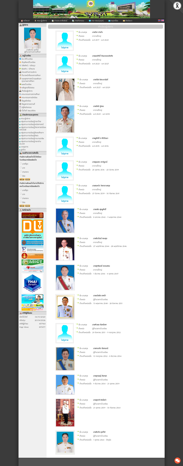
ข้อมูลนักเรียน (26, 100)
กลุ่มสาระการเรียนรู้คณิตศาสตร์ (31, 124)
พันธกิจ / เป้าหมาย (28, 68)
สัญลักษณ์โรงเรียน (28, 62)
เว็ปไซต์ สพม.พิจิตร (29, 110)
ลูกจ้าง (22, 149)
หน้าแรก (25, 20)
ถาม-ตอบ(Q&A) (96, 20)
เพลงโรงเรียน (26, 84)
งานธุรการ (23, 146)
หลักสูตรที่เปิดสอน (28, 87)
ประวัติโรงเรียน (27, 58)
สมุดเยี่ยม (113, 20)
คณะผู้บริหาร (40, 20)
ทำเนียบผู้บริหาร (27, 90)
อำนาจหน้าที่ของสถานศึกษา (31, 75)
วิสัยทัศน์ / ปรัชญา (28, 65)
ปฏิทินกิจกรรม (27, 107)
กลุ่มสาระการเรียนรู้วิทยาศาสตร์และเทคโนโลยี (32, 128)
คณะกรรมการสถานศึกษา (31, 94)
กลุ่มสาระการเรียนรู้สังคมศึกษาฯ (31, 132)
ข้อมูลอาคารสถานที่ (28, 104)
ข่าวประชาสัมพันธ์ (59, 20)
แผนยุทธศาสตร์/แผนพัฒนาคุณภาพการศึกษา (31, 80)
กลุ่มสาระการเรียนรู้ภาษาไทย (30, 121)
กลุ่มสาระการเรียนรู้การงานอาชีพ (31, 138)
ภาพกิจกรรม (78, 20)
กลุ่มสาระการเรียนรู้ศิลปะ (29, 135)
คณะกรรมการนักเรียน (29, 97)
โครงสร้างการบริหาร (29, 72)
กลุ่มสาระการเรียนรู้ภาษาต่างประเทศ (30, 142)
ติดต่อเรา (127, 20)
